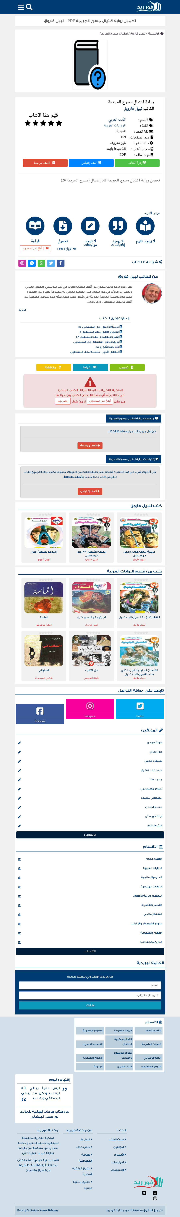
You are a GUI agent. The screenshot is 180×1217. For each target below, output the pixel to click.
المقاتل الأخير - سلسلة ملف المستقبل (96, 352)
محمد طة (90, 780)
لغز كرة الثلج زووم (109, 347)
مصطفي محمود (90, 798)
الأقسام (150, 847)
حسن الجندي (90, 807)
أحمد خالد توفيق (90, 770)
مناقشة (54, 367)
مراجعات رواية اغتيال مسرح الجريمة (133, 419)
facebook (40, 721)
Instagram (90, 716)
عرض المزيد (152, 213)
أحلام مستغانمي (90, 789)
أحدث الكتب (117, 1140)
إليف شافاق (90, 826)
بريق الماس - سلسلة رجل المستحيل (97, 342)
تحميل (127, 367)
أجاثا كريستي (90, 817)
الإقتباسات (118, 1170)
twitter (140, 716)
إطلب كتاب (84, 1147)
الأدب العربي (117, 119)
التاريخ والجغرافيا (90, 942)
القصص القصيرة (90, 905)
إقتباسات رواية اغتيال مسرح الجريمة (133, 459)
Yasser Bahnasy (48, 1210)
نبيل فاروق (137, 34)
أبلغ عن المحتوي (100, 401)
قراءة (90, 367)
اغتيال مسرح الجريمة (114, 34)
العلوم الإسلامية (90, 878)
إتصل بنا (62, 401)
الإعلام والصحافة (90, 933)
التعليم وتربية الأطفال (90, 896)
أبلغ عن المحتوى (35, 248)
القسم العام (90, 859)
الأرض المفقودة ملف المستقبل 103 (99, 337)
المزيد (22, 310)
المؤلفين (149, 730)
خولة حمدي (90, 743)
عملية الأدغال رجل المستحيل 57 (100, 327)
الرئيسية (156, 34)
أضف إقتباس (91, 163)
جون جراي (90, 752)
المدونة (98, 1066)
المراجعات (119, 1162)
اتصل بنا (86, 1140)
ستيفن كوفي (90, 761)
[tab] (145, 229)
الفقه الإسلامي (90, 915)
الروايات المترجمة (90, 887)
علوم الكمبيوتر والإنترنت (90, 924)
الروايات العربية (115, 125)
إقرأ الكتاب (137, 163)
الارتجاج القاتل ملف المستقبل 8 (100, 332)
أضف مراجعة (45, 163)
